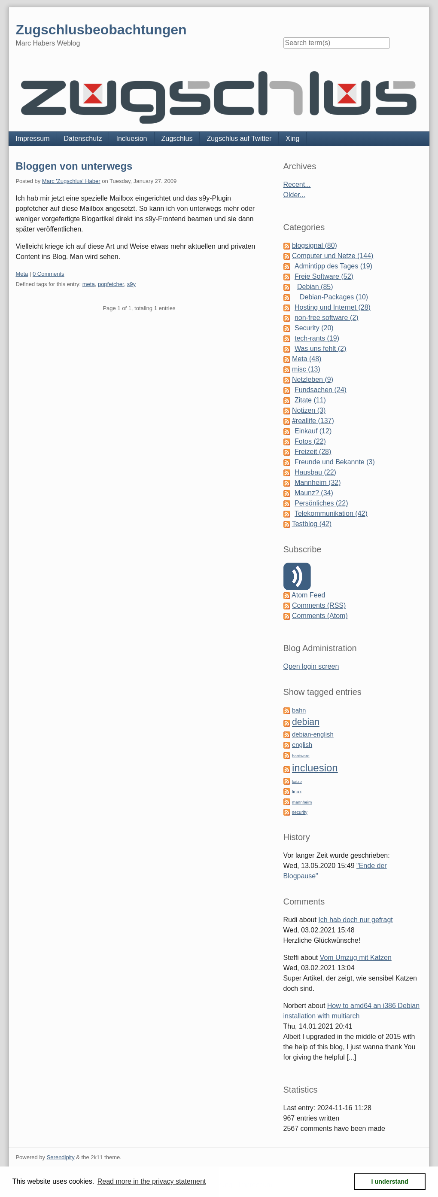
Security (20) (314, 328)
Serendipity (61, 1157)
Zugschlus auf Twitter (239, 138)
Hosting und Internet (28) (333, 307)
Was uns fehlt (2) (320, 348)
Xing (292, 138)
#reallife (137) (313, 420)
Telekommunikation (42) (331, 513)
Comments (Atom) (320, 615)
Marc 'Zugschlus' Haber (71, 181)
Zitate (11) (310, 400)
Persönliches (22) (321, 503)
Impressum (32, 138)
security (299, 812)
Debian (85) (315, 286)
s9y (131, 284)
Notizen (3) (308, 410)
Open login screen (311, 666)
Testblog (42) (312, 523)
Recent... (297, 184)
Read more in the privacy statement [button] (151, 1181)
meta (88, 284)
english (302, 744)
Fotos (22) (310, 441)
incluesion (315, 768)
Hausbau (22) (315, 472)
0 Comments (48, 274)
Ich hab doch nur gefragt (355, 919)
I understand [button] (389, 1181)
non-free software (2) (327, 317)
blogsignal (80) (314, 245)
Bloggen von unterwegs (73, 166)
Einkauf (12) (313, 431)
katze (297, 781)
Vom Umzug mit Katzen (356, 957)
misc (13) (306, 369)
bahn (299, 710)
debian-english (313, 734)
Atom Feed (308, 595)
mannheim (302, 802)
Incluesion (131, 138)
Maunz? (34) (314, 492)
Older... (294, 194)
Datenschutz (83, 138)
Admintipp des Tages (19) (333, 266)
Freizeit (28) (313, 451)
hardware (301, 755)
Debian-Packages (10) (334, 297)
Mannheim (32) (318, 482)
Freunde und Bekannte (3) (335, 462)
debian (305, 722)
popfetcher (111, 284)
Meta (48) (306, 358)
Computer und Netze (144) (332, 255)
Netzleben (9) (312, 379)
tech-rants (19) (317, 338)
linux (296, 791)
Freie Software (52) (324, 276)
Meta (21, 274)
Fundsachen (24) (321, 389)
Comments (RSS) (319, 605)
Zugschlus (177, 138)
